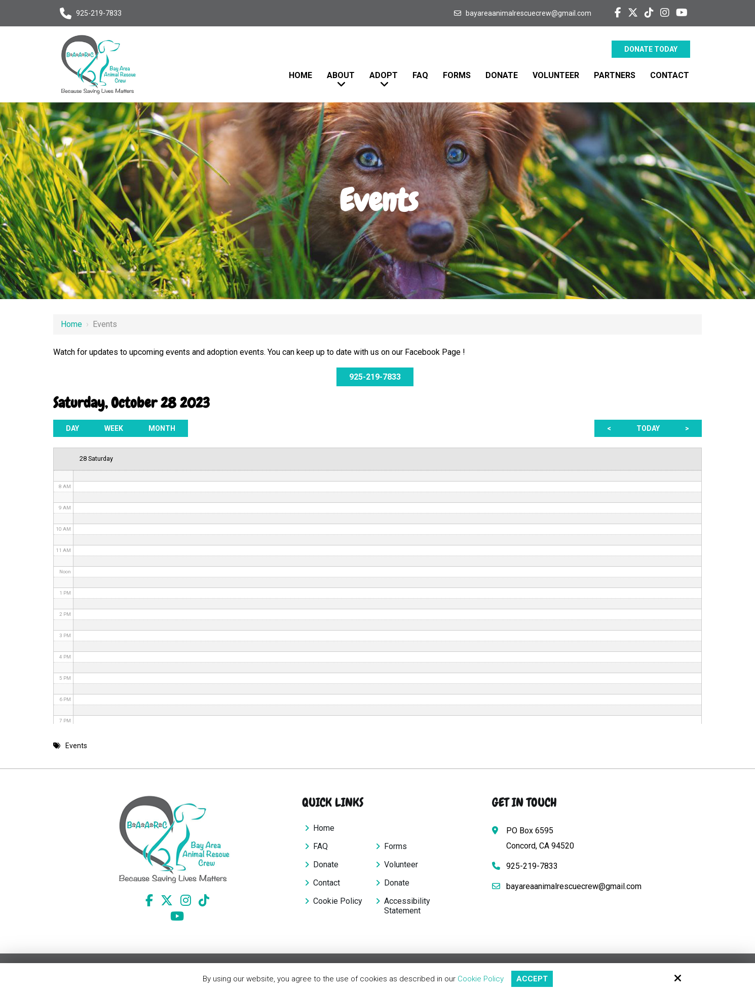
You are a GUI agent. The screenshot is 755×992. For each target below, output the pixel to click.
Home (71, 324)
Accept (532, 978)
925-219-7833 (99, 13)
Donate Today (650, 49)
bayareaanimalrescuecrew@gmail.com (528, 13)
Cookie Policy (481, 978)
